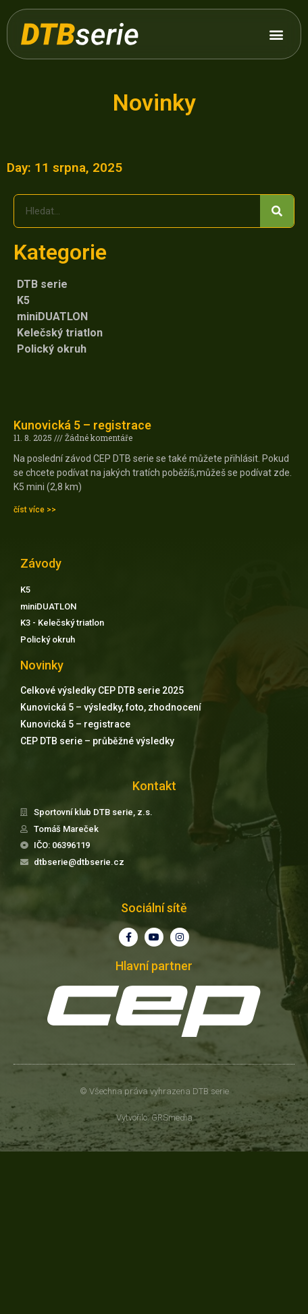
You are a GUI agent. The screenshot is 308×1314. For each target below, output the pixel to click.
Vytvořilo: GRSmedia (154, 1117)
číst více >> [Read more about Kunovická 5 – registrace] (35, 509)
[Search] (277, 211)
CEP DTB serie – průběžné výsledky (97, 741)
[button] (276, 34)
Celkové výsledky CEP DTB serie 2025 (102, 690)
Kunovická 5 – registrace (82, 425)
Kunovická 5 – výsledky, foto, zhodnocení (110, 707)
